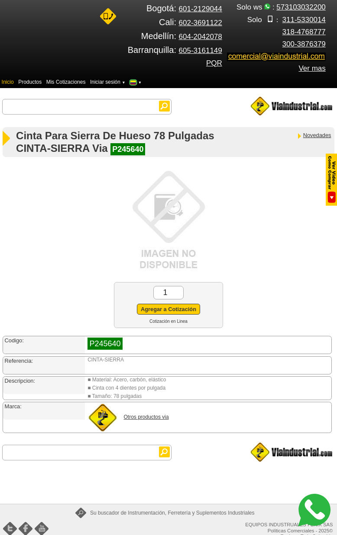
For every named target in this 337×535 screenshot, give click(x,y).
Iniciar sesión (108, 82)
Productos (30, 82)
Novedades (314, 135)
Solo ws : (281, 7)
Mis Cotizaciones (66, 82)
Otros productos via (146, 417)
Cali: (190, 22)
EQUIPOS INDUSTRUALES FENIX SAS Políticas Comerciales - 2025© (289, 527)
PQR (214, 63)
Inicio (8, 82)
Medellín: (181, 36)
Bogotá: (184, 8)
